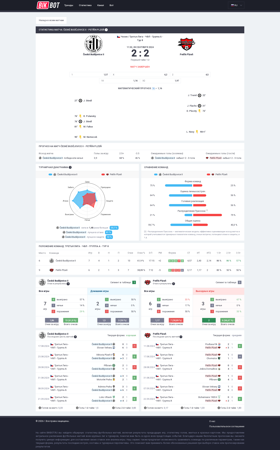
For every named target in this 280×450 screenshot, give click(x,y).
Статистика (85, 5)
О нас (212, 421)
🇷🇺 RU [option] (234, 5)
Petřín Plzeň (111, 174)
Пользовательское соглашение (226, 426)
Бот (112, 5)
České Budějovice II (63, 174)
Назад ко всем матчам (51, 20)
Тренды (68, 5)
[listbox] (236, 5)
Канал (100, 5)
